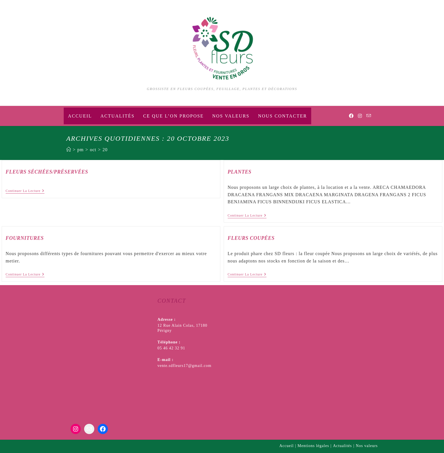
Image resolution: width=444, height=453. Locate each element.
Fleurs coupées (251, 238)
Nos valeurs (367, 446)
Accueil (286, 446)
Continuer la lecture (25, 191)
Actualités (342, 446)
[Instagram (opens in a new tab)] (360, 116)
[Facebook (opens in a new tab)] (351, 116)
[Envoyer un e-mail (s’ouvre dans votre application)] (368, 115)
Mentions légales (313, 446)
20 (105, 149)
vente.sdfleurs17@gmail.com (184, 366)
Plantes (239, 172)
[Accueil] (68, 149)
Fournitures (25, 238)
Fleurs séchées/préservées (47, 172)
